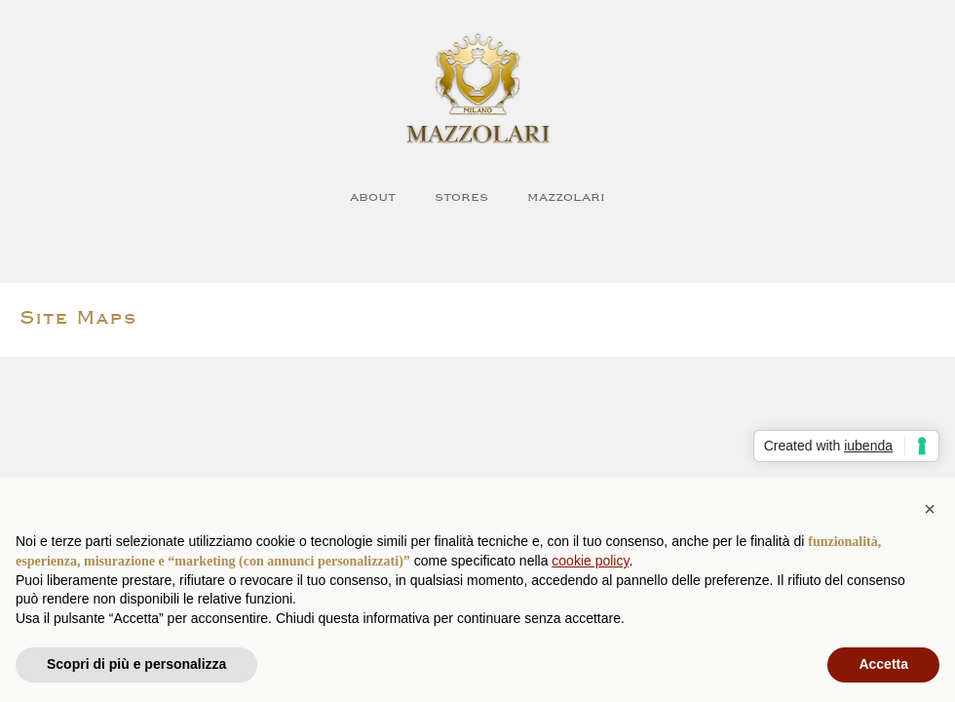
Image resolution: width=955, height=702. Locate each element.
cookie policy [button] (590, 560)
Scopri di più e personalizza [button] (136, 664)
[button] (929, 509)
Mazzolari (566, 196)
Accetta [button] (883, 664)
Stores (461, 196)
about (373, 196)
